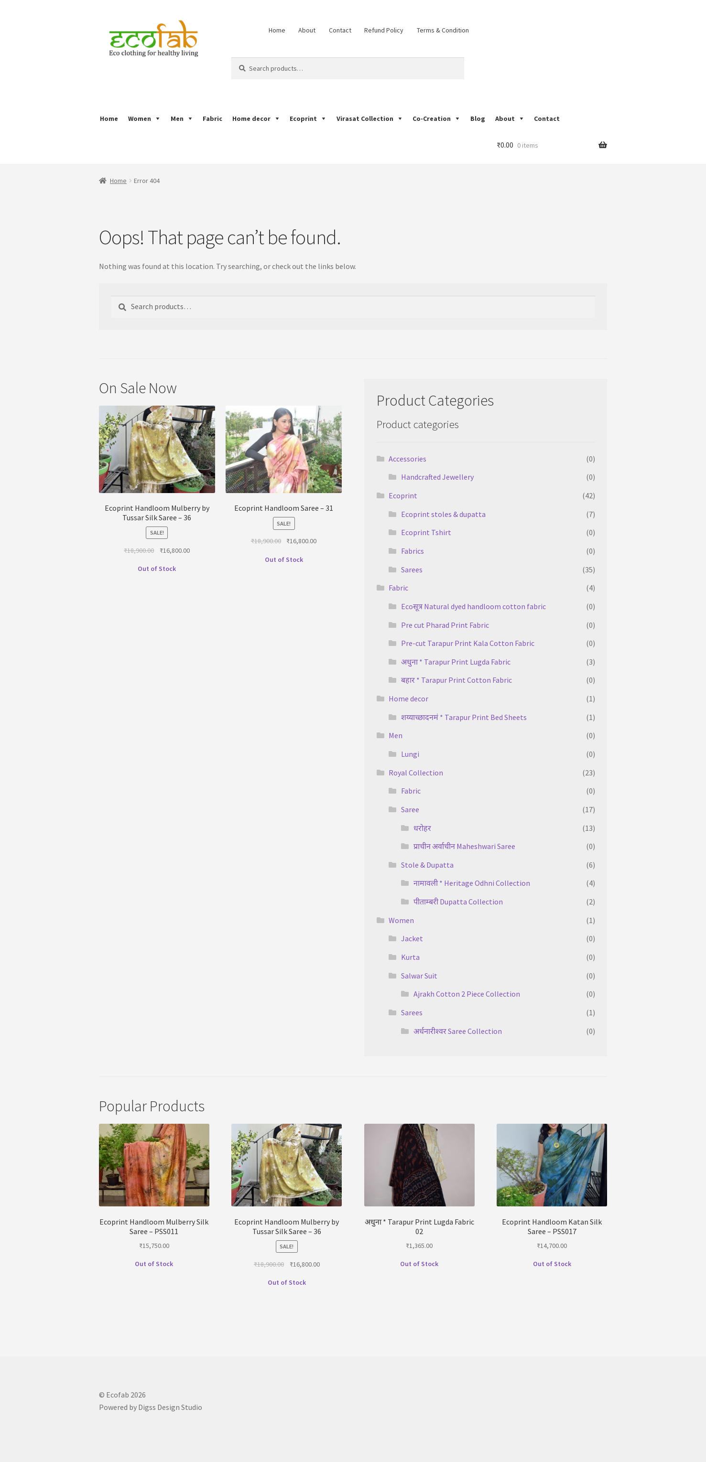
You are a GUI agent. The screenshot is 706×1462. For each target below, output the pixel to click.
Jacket (412, 938)
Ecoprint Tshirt (426, 532)
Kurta (410, 957)
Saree (410, 809)
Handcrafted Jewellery (437, 477)
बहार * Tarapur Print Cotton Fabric (456, 680)
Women (139, 118)
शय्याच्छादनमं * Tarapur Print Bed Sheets (464, 717)
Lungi (410, 754)
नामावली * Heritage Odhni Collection (471, 883)
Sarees (412, 569)
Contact (340, 30)
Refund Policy (383, 30)
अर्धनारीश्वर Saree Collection (457, 1031)
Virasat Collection (365, 118)
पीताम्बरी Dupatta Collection (458, 901)
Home (277, 30)
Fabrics (412, 551)
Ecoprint (303, 118)
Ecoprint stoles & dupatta (443, 514)
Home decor (251, 118)
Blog (477, 118)
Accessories (407, 458)
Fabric (212, 118)
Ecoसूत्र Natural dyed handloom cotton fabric (473, 606)
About (306, 30)
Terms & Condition (443, 30)
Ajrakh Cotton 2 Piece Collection (466, 994)
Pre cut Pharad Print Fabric (445, 625)
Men (177, 118)
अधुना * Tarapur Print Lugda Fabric (455, 661)
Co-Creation (432, 118)
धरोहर (422, 828)
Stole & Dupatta (427, 865)
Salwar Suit (419, 975)
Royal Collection (416, 772)
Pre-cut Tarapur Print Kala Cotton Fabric (467, 643)
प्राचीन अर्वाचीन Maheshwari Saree (464, 846)
